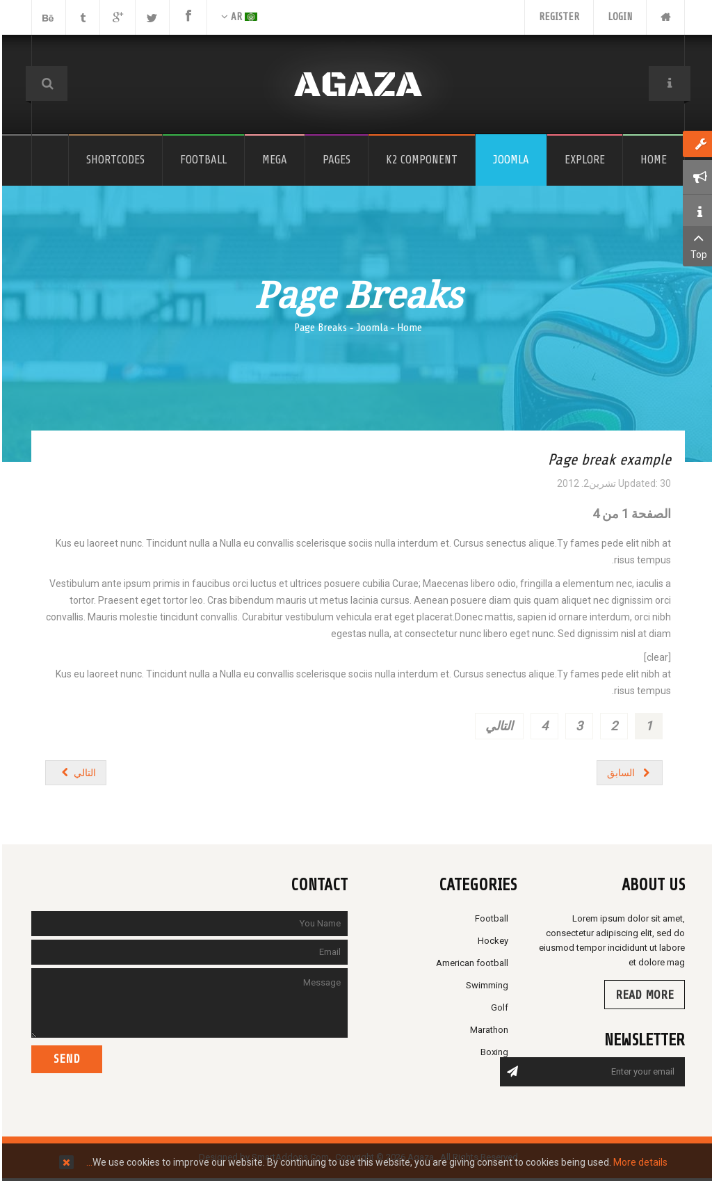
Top (696, 245)
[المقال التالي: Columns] (73, 772)
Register (557, 17)
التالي (497, 725)
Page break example (607, 459)
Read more (642, 995)
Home (407, 327)
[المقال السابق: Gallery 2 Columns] (627, 772)
